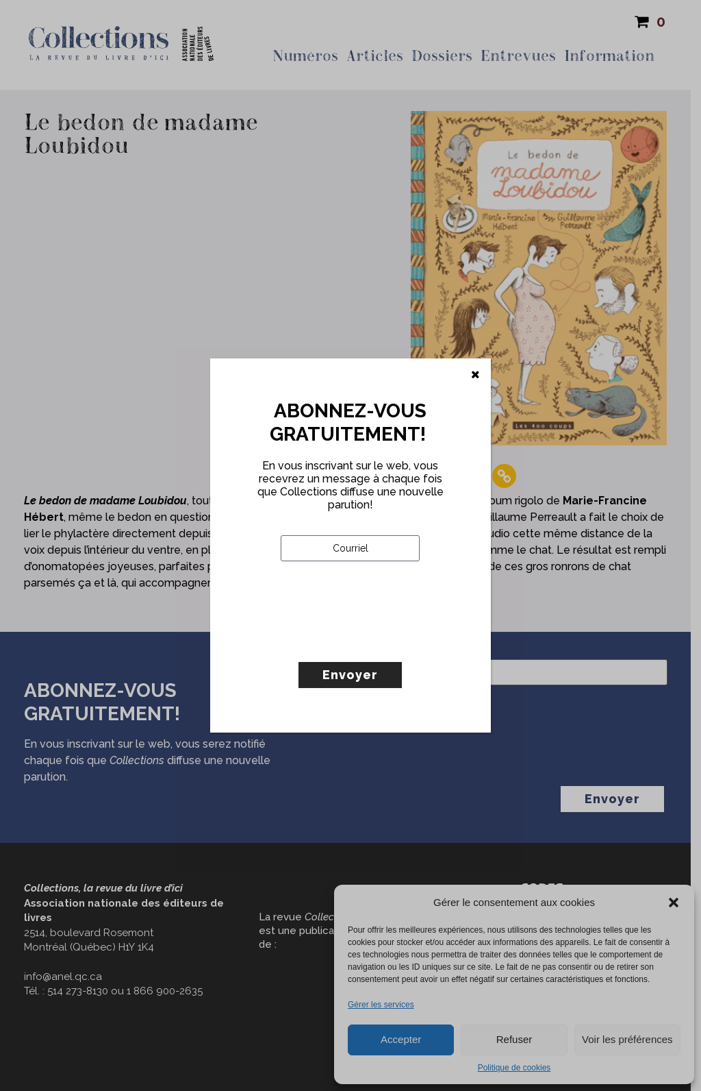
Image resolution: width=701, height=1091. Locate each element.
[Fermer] (475, 374)
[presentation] (385, 640)
